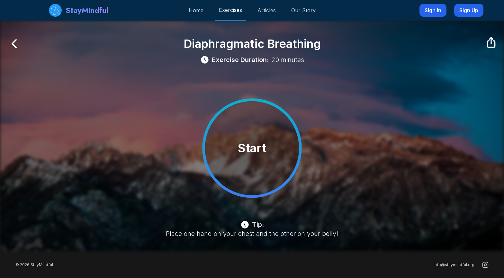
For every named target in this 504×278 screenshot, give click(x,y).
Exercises (230, 10)
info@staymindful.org (454, 264)
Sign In (433, 10)
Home (196, 10)
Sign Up (468, 10)
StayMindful (78, 10)
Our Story (303, 10)
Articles (266, 10)
